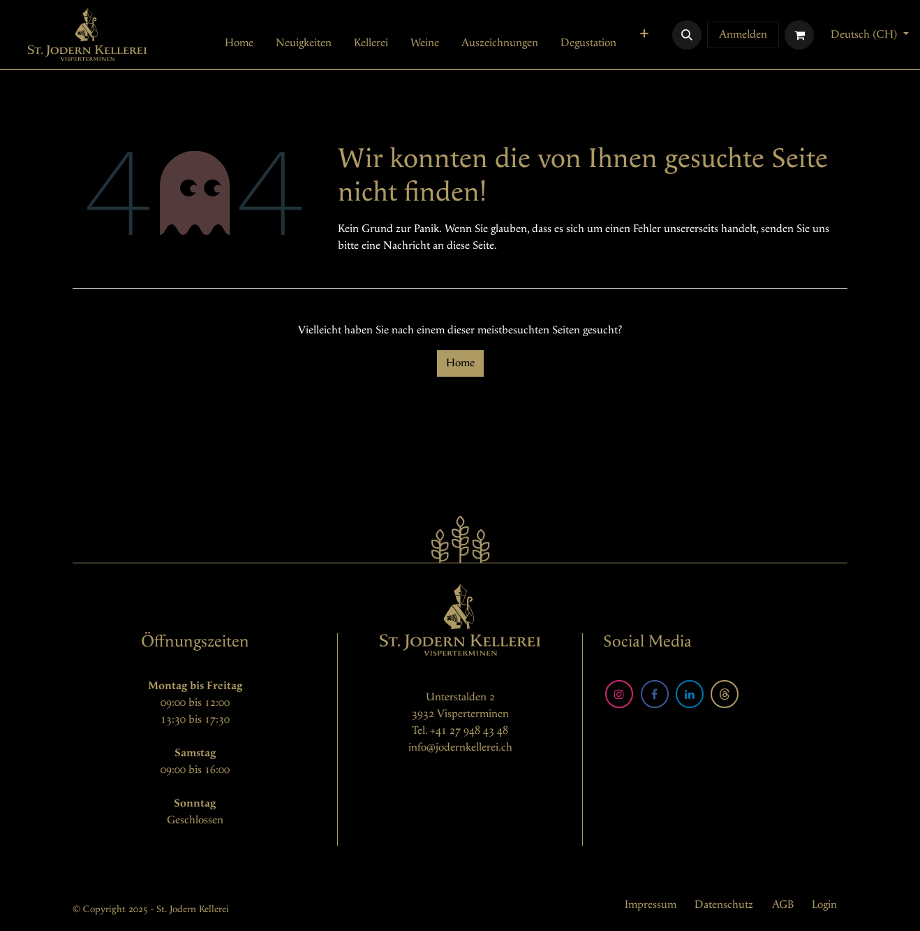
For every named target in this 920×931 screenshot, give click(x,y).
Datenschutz (724, 904)
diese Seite (470, 245)
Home (460, 363)
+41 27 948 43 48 (469, 730)
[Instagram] (619, 694)
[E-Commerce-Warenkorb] (799, 35)
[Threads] (725, 694)
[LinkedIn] (690, 694)
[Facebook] (655, 694)
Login (824, 904)
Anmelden (743, 34)
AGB (783, 904)
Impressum (650, 904)
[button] (687, 35)
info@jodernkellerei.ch (460, 747)
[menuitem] (239, 43)
